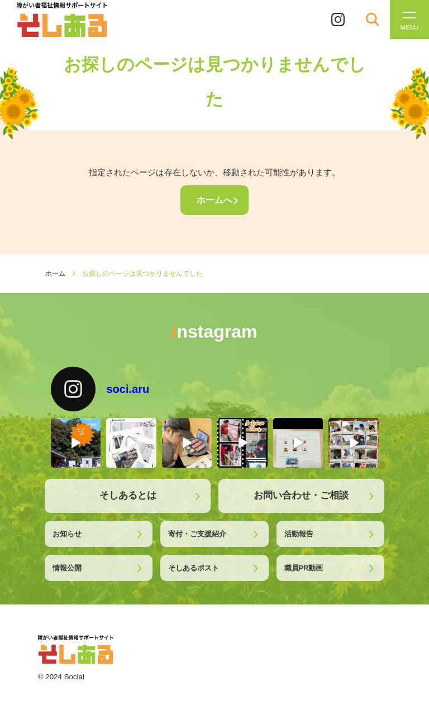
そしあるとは (127, 495)
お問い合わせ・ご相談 (301, 495)
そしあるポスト (193, 568)
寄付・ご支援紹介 (197, 534)
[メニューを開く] (409, 19)
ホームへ (214, 200)
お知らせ (67, 534)
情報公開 (67, 568)
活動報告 (298, 534)
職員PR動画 (303, 568)
